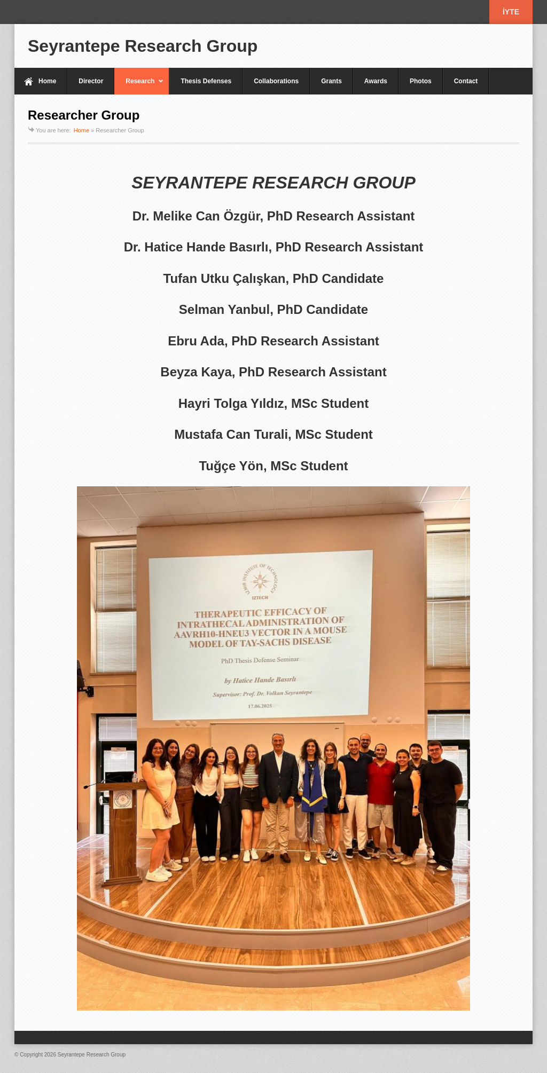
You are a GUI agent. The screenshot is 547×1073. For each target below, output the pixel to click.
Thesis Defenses (206, 81)
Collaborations (276, 81)
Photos (421, 81)
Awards (375, 81)
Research (139, 85)
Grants (331, 81)
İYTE (511, 11)
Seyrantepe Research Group (142, 46)
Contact (466, 81)
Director (91, 81)
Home (47, 81)
